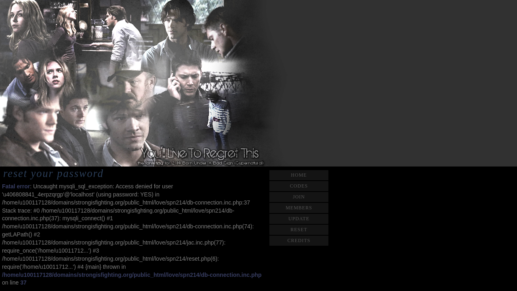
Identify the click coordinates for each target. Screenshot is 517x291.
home (299, 175)
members (299, 208)
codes (299, 186)
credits (298, 240)
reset (298, 229)
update (298, 218)
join (299, 197)
